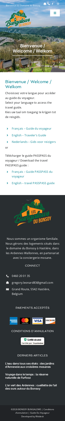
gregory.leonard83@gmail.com (32, 283)
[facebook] (52, 4)
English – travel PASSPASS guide (33, 183)
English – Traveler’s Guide (29, 135)
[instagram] (58, 4)
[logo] (18, 11)
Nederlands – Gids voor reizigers (34, 142)
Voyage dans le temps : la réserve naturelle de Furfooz (26, 376)
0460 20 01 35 (21, 276)
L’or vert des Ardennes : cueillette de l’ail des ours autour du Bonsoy (31, 387)
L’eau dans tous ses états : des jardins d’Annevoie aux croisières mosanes (29, 365)
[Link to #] (45, 4)
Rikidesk (40, 416)
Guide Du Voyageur (40, 412)
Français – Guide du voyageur (31, 128)
